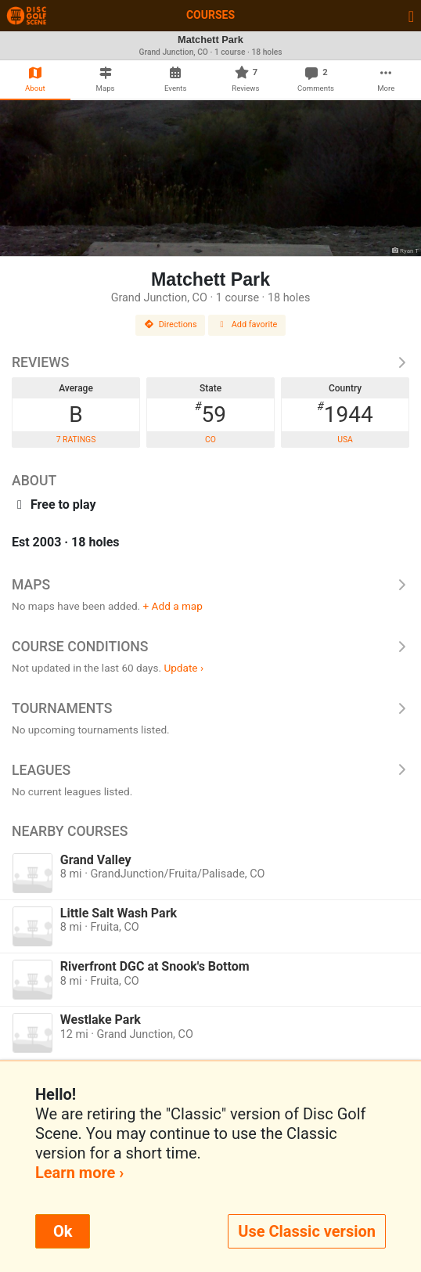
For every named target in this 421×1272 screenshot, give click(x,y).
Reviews (210, 362)
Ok (62, 1231)
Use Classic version (307, 1231)
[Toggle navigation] (411, 15)
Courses (210, 15)
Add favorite (247, 324)
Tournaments (210, 708)
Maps (210, 585)
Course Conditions (210, 646)
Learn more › (79, 1172)
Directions (170, 324)
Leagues (210, 770)
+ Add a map (173, 606)
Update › (183, 667)
